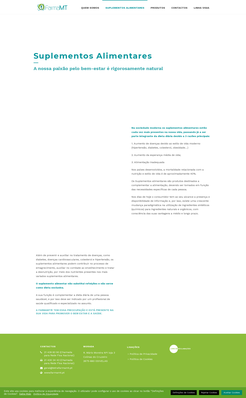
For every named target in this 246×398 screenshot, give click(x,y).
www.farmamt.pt (54, 372)
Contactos (179, 7)
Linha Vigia (201, 7)
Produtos (158, 7)
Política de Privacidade (142, 353)
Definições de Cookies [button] (184, 392)
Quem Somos (90, 7)
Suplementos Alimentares (124, 7)
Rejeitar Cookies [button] (209, 392)
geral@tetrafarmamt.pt (58, 368)
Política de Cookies (140, 359)
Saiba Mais (25, 394)
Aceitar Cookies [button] (232, 392)
